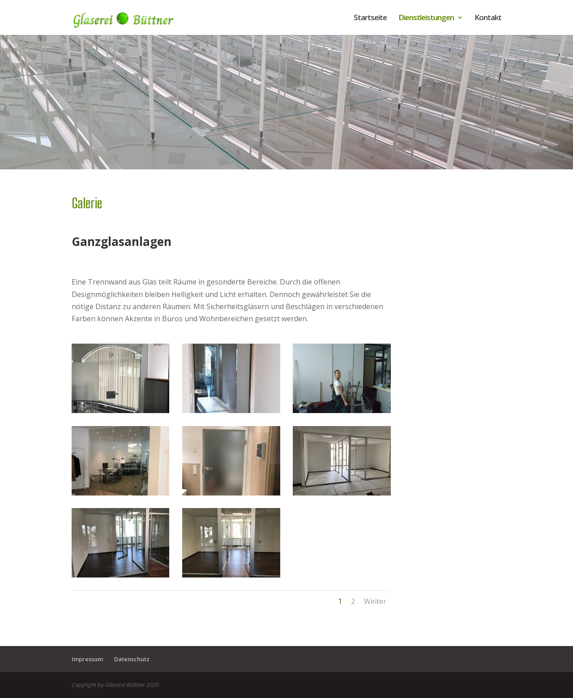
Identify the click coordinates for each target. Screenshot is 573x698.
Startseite (370, 18)
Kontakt (488, 18)
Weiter (375, 601)
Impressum (87, 659)
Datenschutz (132, 659)
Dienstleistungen (426, 18)
